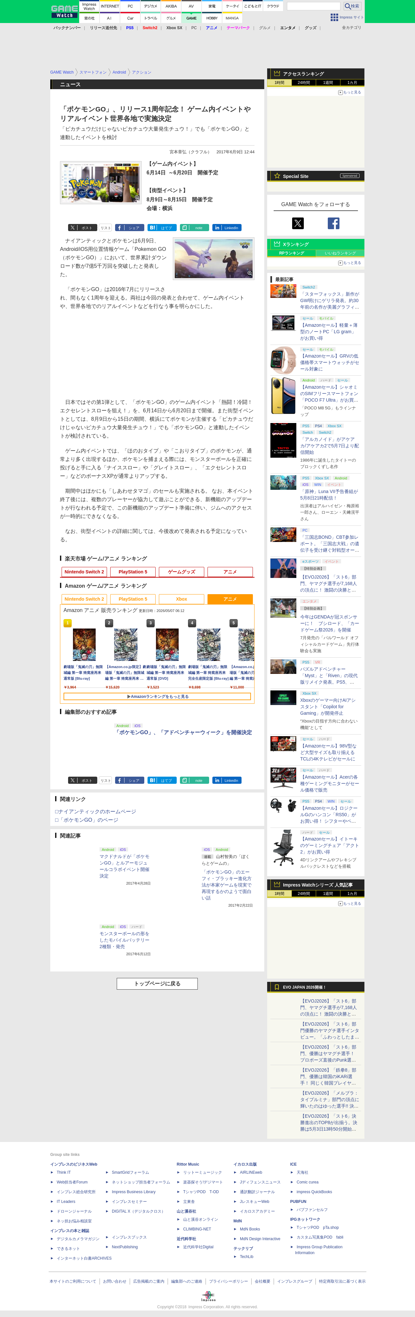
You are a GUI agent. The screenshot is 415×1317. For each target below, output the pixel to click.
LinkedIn (231, 228)
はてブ (166, 228)
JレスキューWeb (254, 1201)
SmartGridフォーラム (130, 1172)
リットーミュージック (202, 1172)
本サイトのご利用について (73, 1281)
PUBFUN (298, 1201)
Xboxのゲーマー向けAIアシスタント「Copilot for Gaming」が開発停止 (328, 707)
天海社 (302, 1172)
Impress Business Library (134, 1192)
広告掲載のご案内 (148, 1281)
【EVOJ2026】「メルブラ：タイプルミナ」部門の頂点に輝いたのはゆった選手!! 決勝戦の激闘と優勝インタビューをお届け (329, 1106)
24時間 (304, 82)
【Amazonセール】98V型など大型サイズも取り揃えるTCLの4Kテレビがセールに (328, 752)
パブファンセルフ (312, 1209)
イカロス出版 (245, 1164)
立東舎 (189, 1201)
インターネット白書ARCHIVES (84, 1258)
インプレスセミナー (129, 1201)
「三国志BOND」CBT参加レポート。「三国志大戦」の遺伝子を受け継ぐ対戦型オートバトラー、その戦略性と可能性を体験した (329, 550)
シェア (134, 228)
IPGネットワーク (305, 1219)
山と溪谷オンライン (200, 1219)
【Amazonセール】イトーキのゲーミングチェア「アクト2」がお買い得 (329, 845)
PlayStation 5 (133, 571)
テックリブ (243, 1248)
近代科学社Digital (198, 1247)
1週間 (328, 82)
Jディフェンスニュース (260, 1182)
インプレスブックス (129, 1237)
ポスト (87, 228)
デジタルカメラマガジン (78, 1239)
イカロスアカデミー (257, 1211)
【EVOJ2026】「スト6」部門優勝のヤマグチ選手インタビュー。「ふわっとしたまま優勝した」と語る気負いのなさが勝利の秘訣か (329, 1036)
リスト (106, 228)
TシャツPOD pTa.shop (318, 1227)
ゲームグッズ (181, 571)
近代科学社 (186, 1239)
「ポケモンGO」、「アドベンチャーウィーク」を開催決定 (183, 732)
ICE (293, 1164)
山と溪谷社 (186, 1211)
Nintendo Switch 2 (84, 571)
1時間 (280, 82)
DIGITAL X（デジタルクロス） (138, 1211)
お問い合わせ (114, 1281)
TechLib (246, 1256)
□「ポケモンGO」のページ (86, 820)
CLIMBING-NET (197, 1229)
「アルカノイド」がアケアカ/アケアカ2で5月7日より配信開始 (329, 446)
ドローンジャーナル (74, 1211)
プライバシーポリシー (228, 1281)
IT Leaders (66, 1201)
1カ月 (353, 82)
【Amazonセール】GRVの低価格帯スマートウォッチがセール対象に (329, 362)
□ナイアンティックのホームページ (95, 811)
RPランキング (291, 253)
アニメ (230, 571)
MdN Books (250, 1229)
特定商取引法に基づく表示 (342, 1281)
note (199, 228)
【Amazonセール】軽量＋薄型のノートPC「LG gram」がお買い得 (329, 332)
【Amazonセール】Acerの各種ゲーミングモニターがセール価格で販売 (329, 783)
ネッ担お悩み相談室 (74, 1221)
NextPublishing (125, 1247)
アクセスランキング (303, 73)
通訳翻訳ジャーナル (257, 1192)
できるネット (68, 1248)
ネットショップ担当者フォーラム (141, 1182)
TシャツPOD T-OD (201, 1192)
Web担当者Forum (72, 1182)
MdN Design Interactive (260, 1239)
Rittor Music (188, 1164)
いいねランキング (340, 253)
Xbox (181, 599)
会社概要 (262, 1281)
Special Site (296, 176)
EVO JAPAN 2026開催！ (304, 987)
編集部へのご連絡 (186, 1281)
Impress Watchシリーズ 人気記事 (318, 885)
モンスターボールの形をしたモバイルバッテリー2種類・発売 (124, 940)
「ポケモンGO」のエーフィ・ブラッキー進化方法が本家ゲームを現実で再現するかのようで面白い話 (227, 884)
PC (194, 28)
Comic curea (307, 1182)
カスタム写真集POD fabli (320, 1237)
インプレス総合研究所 (76, 1192)
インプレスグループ (294, 1281)
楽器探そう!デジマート (203, 1182)
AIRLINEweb (251, 1172)
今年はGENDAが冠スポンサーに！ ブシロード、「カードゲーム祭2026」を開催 (329, 623)
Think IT (64, 1172)
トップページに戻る (157, 983)
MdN (237, 1221)
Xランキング (296, 244)
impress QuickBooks (314, 1192)
